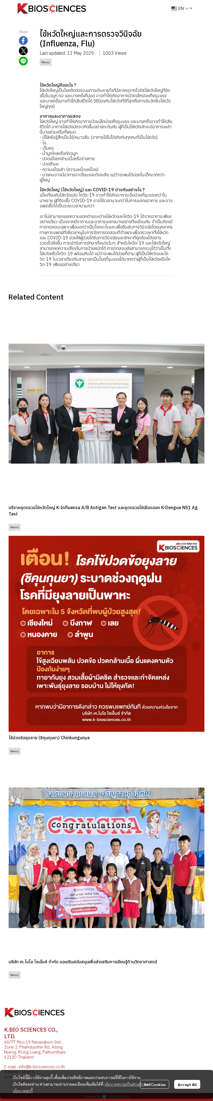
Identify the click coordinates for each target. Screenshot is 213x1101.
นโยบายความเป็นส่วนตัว (123, 1084)
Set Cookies (155, 1084)
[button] (181, 8)
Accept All (187, 1084)
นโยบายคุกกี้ (23, 1090)
